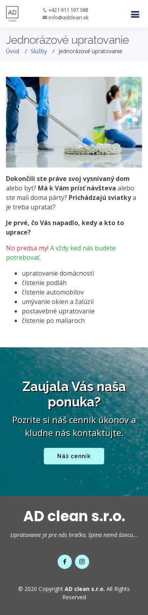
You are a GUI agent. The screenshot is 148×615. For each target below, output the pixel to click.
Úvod (12, 51)
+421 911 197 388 (68, 9)
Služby (39, 51)
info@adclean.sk (69, 17)
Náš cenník (74, 456)
